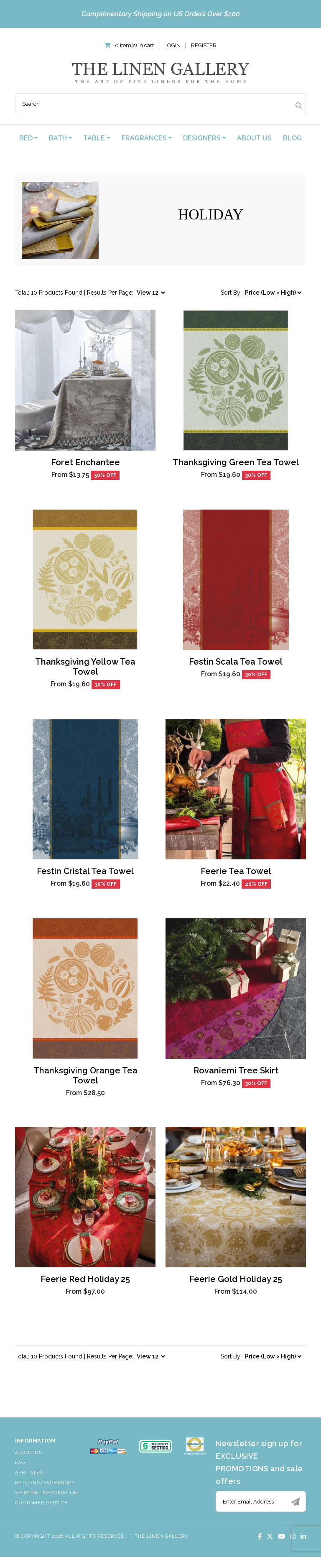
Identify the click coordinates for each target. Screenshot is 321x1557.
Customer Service (41, 1503)
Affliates (29, 1472)
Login (172, 45)
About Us (254, 138)
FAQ (20, 1462)
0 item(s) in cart (129, 45)
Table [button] (94, 138)
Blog (292, 138)
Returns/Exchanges (45, 1483)
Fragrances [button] (144, 138)
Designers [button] (202, 138)
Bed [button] (26, 138)
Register (204, 45)
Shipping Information (46, 1493)
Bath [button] (58, 138)
